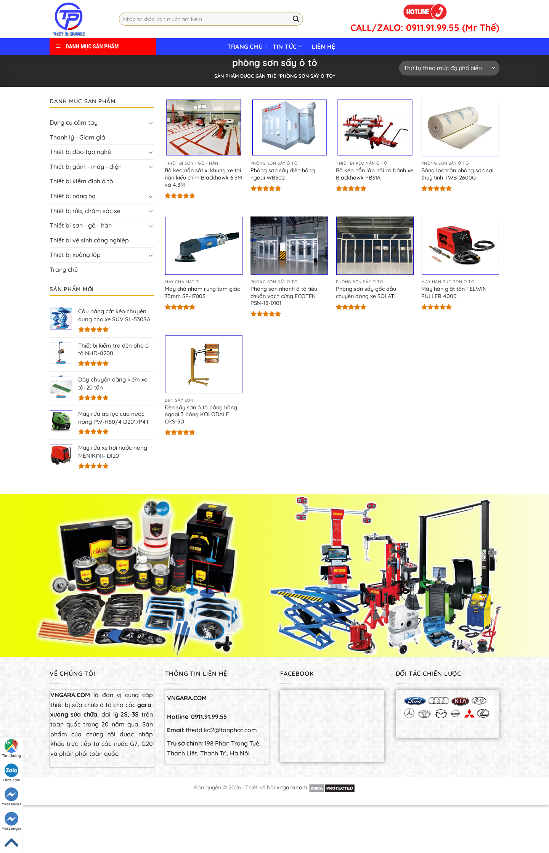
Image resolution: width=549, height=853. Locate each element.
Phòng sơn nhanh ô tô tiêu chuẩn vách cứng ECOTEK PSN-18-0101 (283, 295)
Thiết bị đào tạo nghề (80, 152)
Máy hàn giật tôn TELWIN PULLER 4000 (454, 292)
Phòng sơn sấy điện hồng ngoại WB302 (282, 174)
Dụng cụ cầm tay (74, 122)
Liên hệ (323, 46)
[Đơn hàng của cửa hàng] (449, 68)
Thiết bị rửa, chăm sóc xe (85, 211)
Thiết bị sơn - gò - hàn (81, 225)
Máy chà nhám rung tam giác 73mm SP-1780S (202, 292)
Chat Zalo (11, 772)
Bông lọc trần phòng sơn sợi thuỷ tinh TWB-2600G (457, 174)
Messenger (11, 797)
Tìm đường (11, 748)
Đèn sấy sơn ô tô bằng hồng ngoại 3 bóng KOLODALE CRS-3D (201, 414)
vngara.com (291, 787)
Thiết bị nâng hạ (73, 196)
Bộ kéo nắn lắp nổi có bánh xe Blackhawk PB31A (374, 174)
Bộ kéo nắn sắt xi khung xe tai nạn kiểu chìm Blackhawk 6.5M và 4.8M (203, 177)
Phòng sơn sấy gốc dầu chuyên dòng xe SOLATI (366, 292)
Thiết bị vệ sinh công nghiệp (89, 240)
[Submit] (295, 19)
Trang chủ (245, 46)
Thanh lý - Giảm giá (77, 137)
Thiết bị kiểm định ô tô (81, 181)
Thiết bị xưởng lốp (75, 254)
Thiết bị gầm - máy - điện (86, 166)
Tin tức (287, 46)
